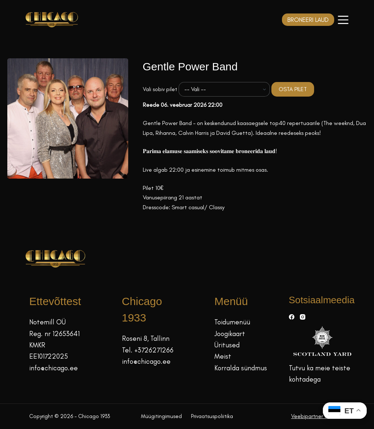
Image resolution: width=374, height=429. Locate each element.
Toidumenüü (232, 322)
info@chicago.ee (53, 368)
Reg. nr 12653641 (54, 333)
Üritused (227, 345)
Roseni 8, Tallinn (145, 338)
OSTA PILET (293, 89)
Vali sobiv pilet (160, 89)
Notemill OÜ (47, 322)
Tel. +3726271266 (147, 350)
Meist (222, 356)
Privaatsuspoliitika (212, 416)
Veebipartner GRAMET (318, 416)
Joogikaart (229, 333)
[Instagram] (302, 317)
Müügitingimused (161, 416)
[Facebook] (291, 317)
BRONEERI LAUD (308, 19)
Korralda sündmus (240, 368)
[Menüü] (343, 20)
